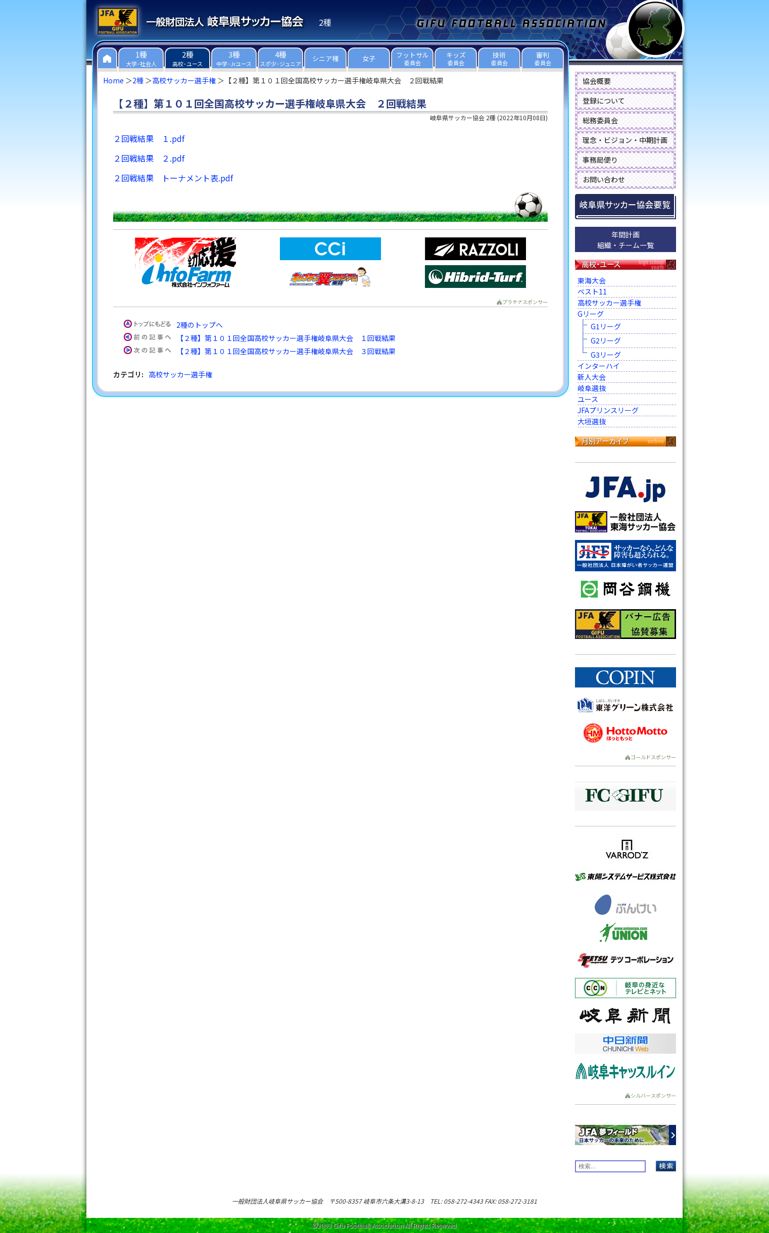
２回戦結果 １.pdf (148, 138)
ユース (588, 399)
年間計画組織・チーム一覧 (625, 239)
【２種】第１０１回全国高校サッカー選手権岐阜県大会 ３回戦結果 (286, 351)
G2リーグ (606, 340)
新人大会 (592, 377)
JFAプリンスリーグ (608, 410)
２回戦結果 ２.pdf (148, 158)
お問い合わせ (604, 179)
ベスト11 (592, 291)
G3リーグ (606, 355)
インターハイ (599, 366)
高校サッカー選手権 (184, 80)
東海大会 (592, 280)
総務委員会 (600, 120)
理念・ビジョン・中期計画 (625, 140)
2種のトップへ (199, 325)
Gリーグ (591, 314)
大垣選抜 (592, 421)
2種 (137, 80)
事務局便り (600, 160)
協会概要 (597, 81)
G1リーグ (606, 326)
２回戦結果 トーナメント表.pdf (173, 178)
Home (113, 80)
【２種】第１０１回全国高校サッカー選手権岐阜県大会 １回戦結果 (286, 338)
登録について (604, 100)
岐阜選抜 (592, 388)
